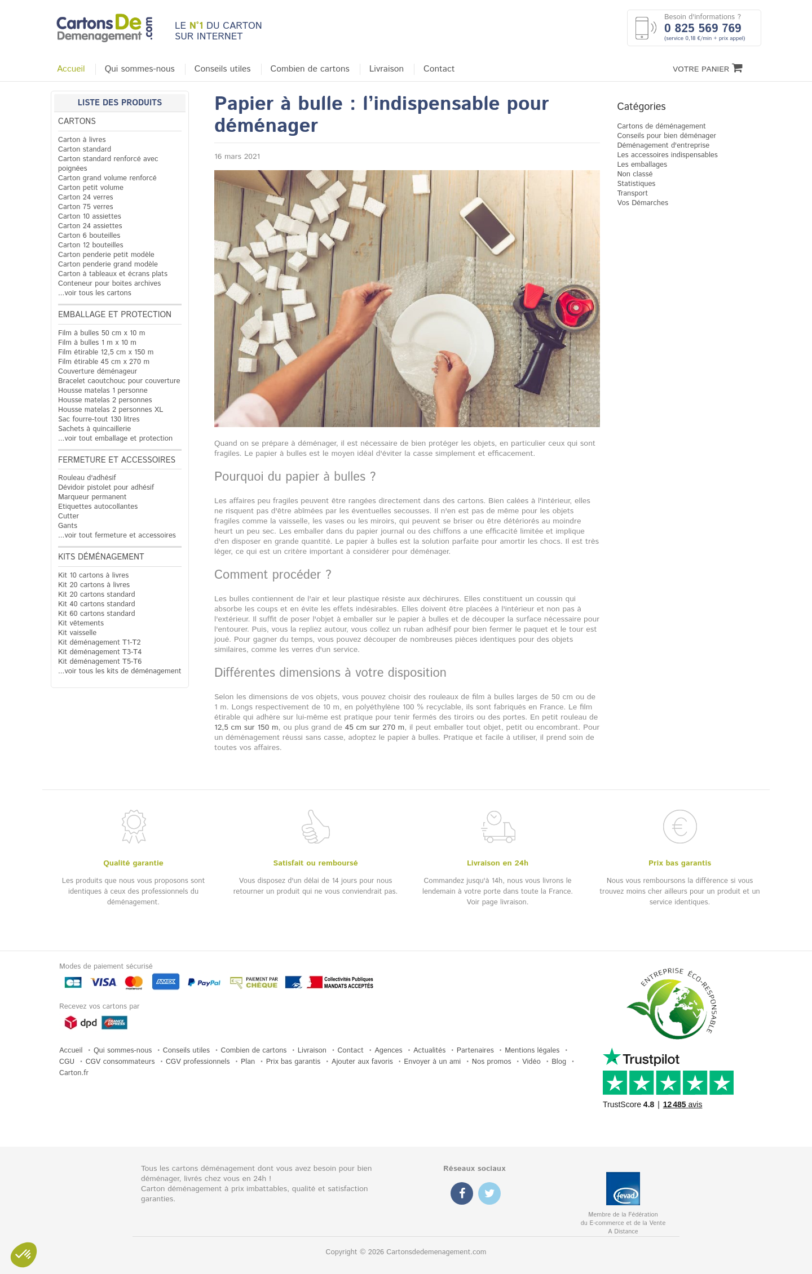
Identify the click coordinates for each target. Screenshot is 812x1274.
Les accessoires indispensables (667, 155)
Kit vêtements (81, 623)
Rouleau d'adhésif (87, 478)
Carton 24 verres (85, 197)
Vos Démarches (642, 203)
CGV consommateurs (120, 1062)
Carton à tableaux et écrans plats (112, 274)
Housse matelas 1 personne (103, 390)
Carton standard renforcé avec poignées (108, 164)
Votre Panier (708, 68)
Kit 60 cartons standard (96, 614)
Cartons (77, 121)
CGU (66, 1062)
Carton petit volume (90, 188)
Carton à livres (82, 140)
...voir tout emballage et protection (115, 438)
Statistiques (636, 184)
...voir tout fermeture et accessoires (117, 535)
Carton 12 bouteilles (90, 245)
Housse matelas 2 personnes (105, 400)
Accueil (71, 69)
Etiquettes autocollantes (98, 506)
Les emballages (642, 164)
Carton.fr (74, 1073)
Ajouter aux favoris (362, 1062)
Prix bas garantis (293, 1062)
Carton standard (84, 149)
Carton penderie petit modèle (106, 255)
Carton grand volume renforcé (107, 178)
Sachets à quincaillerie (94, 429)
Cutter (68, 516)
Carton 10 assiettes (89, 216)
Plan (248, 1062)
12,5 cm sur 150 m (246, 727)
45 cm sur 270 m (375, 727)
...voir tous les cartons (94, 293)
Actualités (429, 1050)
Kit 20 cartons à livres (94, 585)
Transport (632, 193)
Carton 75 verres (85, 207)
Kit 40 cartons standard (96, 604)
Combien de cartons (310, 69)
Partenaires (475, 1050)
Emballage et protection (114, 315)
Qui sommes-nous (140, 69)
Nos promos (491, 1062)
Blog (558, 1062)
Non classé (634, 174)
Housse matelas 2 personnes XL (110, 410)
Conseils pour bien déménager (666, 136)
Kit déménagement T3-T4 (100, 652)
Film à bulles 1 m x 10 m (97, 343)
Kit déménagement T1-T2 (99, 642)
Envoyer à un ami (432, 1062)
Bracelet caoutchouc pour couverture (119, 381)
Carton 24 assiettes (90, 226)
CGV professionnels (198, 1062)
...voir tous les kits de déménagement (120, 671)
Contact (438, 69)
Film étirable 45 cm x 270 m (103, 362)
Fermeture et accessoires (116, 460)
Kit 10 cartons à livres (93, 575)
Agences (388, 1050)
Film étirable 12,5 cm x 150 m (105, 352)
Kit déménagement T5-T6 (100, 661)
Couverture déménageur (97, 371)
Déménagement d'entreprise (663, 145)
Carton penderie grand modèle (108, 264)
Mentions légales (532, 1050)
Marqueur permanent (92, 497)
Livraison (386, 69)
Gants (67, 526)
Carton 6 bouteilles (89, 235)
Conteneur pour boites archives (109, 283)
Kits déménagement (101, 557)
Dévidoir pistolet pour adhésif (106, 487)
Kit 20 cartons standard (96, 594)
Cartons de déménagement (661, 126)
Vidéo (531, 1062)
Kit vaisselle (77, 633)
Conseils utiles (223, 69)
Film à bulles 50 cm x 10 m (101, 333)
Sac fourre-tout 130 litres (99, 419)
